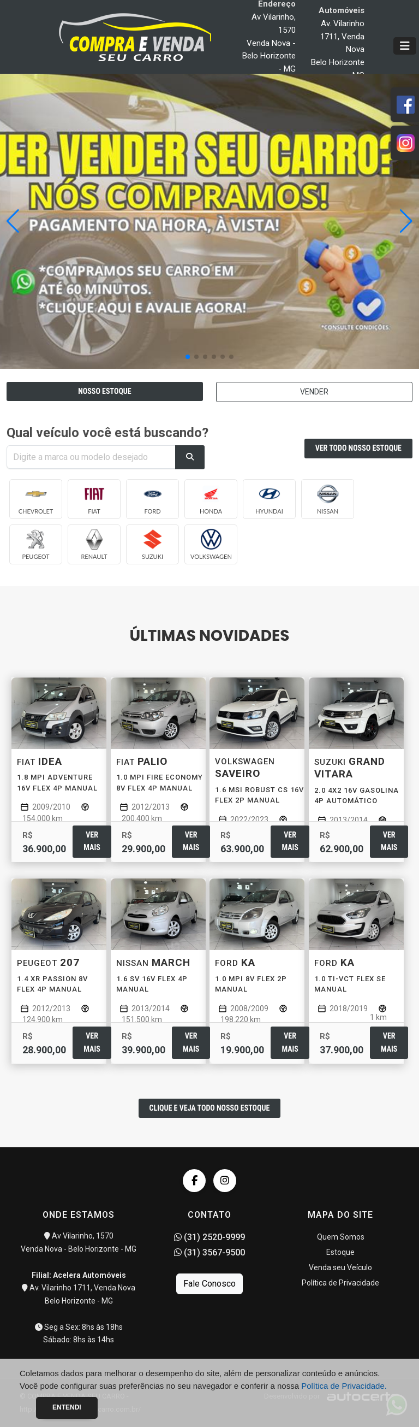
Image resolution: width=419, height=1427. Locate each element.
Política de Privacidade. (344, 1385)
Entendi (66, 1407)
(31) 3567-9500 (209, 1252)
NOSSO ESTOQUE (104, 391)
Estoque (340, 1252)
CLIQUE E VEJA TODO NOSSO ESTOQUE (209, 1108)
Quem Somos (340, 1237)
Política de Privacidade (340, 1282)
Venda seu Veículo (340, 1267)
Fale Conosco (209, 1283)
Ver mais (91, 841)
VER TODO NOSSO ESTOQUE (358, 448)
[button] (406, 221)
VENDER (314, 391)
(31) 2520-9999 (209, 1237)
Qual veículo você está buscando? (107, 432)
